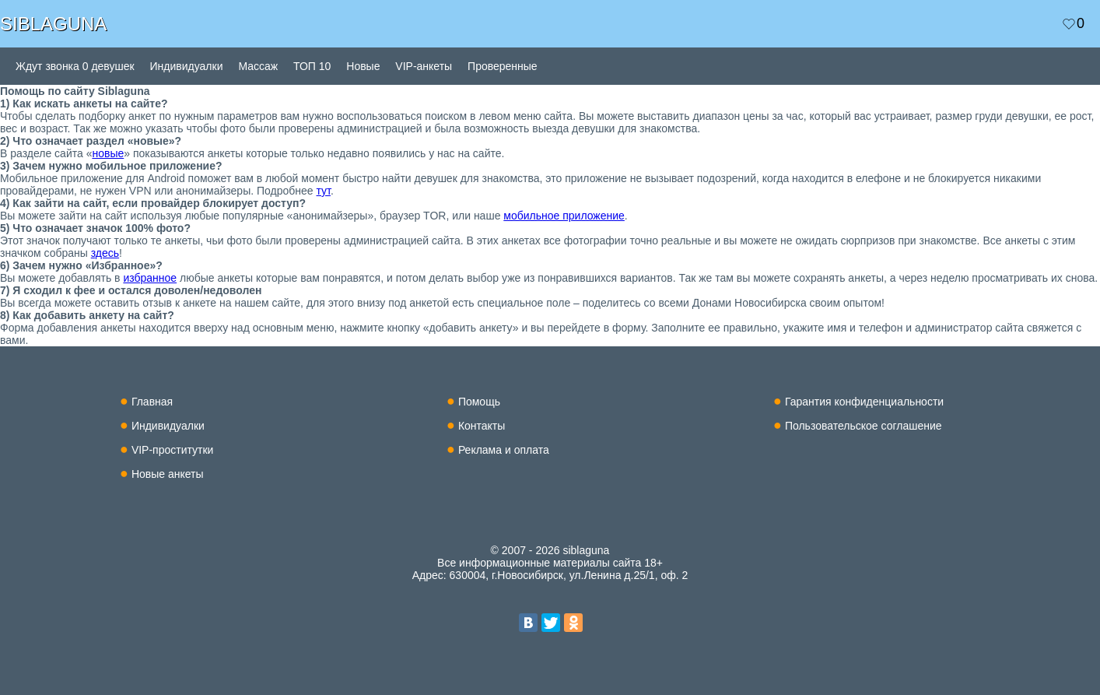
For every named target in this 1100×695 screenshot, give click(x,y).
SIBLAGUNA (53, 23)
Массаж (258, 66)
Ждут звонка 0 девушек (75, 66)
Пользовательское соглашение (863, 425)
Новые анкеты (167, 474)
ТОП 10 (312, 66)
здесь (105, 253)
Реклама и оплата (503, 450)
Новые (363, 66)
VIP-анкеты (423, 66)
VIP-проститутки (172, 450)
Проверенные (503, 66)
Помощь (479, 401)
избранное (150, 278)
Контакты (481, 425)
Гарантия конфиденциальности (864, 401)
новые (108, 153)
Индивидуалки (186, 66)
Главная (152, 401)
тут (324, 190)
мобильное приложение (564, 215)
